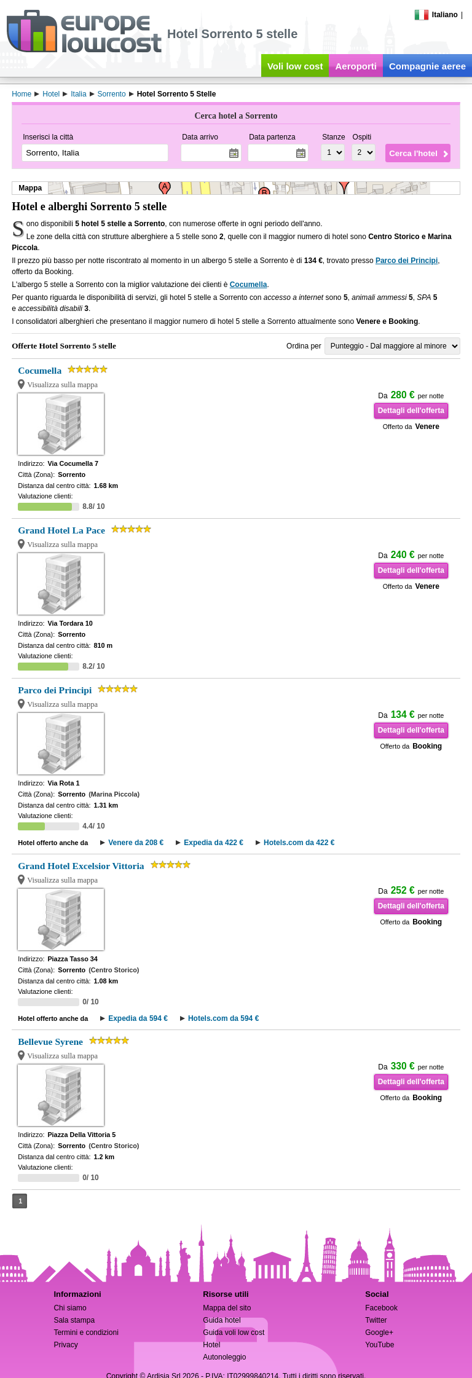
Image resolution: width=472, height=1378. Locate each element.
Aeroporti (356, 66)
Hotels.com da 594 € (223, 1018)
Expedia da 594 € (138, 1018)
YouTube (379, 1345)
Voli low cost (295, 66)
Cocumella (248, 284)
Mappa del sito (227, 1308)
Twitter (376, 1320)
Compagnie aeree (427, 66)
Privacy (65, 1345)
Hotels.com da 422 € (299, 842)
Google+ (379, 1332)
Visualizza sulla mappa (62, 384)
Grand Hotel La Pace (61, 530)
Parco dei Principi (407, 260)
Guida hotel (221, 1320)
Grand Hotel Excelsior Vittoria (81, 865)
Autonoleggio (224, 1357)
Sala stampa (74, 1320)
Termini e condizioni (85, 1332)
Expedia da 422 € (213, 842)
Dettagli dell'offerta (411, 410)
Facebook (381, 1308)
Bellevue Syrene (50, 1041)
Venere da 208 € (135, 842)
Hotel (211, 1345)
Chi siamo (69, 1308)
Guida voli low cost (233, 1332)
